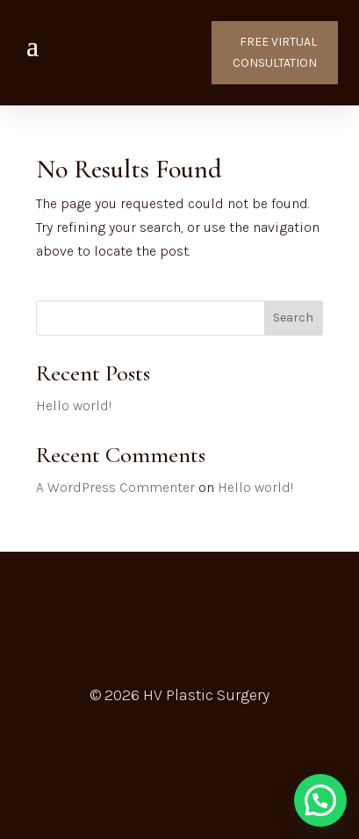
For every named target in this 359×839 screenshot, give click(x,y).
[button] (320, 800)
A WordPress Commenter (115, 487)
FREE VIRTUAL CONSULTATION (275, 52)
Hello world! (73, 405)
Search (293, 317)
